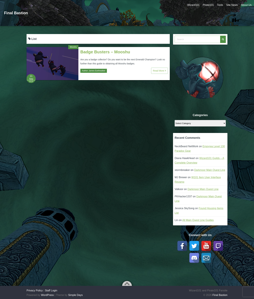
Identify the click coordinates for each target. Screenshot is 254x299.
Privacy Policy (35, 290)
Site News (232, 5)
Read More (159, 70)
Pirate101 (208, 5)
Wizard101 (193, 5)
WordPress (47, 295)
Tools (220, 5)
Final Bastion (16, 13)
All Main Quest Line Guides (198, 220)
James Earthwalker (97, 71)
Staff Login (51, 290)
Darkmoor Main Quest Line (209, 170)
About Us (246, 5)
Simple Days (75, 295)
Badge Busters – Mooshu (105, 52)
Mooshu (73, 47)
